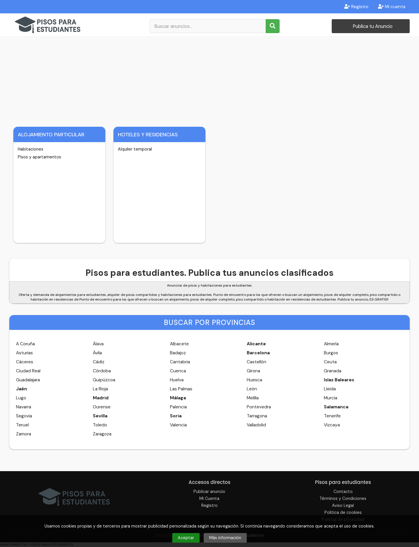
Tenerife (332, 416)
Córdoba (102, 371)
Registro (356, 7)
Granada (332, 371)
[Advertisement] (209, 80)
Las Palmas (181, 389)
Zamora (23, 434)
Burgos (331, 353)
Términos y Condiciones (342, 498)
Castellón (256, 362)
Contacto (343, 491)
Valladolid (256, 425)
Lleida (330, 389)
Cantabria (180, 362)
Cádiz (98, 362)
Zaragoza (102, 434)
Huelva (177, 380)
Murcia (330, 398)
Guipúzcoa (104, 380)
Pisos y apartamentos (39, 157)
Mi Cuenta (209, 498)
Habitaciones (30, 149)
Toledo (100, 425)
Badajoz (178, 353)
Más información (225, 537)
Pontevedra (259, 407)
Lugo (21, 398)
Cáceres (24, 362)
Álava (98, 344)
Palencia (178, 407)
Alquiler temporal (135, 149)
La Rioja (100, 389)
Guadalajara (28, 380)
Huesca (254, 380)
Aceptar (186, 537)
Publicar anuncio (209, 491)
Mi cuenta (391, 7)
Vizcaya (332, 425)
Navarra (23, 407)
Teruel (22, 425)
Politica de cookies (343, 512)
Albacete (179, 344)
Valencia (178, 425)
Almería (331, 344)
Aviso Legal (343, 505)
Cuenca (178, 371)
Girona (253, 371)
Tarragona (257, 416)
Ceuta (330, 362)
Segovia (24, 416)
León (252, 389)
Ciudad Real (28, 371)
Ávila (97, 353)
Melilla (253, 398)
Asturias (24, 353)
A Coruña (25, 344)
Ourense (102, 407)
